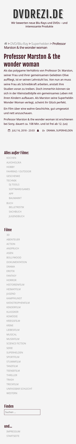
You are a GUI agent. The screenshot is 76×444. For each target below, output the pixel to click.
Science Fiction (16, 343)
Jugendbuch (17, 216)
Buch (10, 203)
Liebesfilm (13, 330)
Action (11, 244)
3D (8, 235)
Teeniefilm (13, 370)
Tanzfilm (12, 366)
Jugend (11, 293)
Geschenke (13, 176)
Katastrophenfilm (18, 302)
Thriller (12, 375)
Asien (10, 253)
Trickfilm (13, 384)
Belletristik (16, 207)
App (11, 193)
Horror (12, 280)
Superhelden (40, 43)
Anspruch (13, 248)
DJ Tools (14, 184)
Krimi (10, 325)
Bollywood (14, 257)
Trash (10, 379)
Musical (12, 334)
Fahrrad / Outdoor (19, 171)
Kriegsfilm (13, 320)
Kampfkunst (14, 298)
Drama (51, 130)
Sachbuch (15, 211)
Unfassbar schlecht (19, 388)
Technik (12, 180)
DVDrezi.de (38, 14)
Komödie (12, 316)
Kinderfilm (14, 307)
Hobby (11, 167)
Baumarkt (15, 198)
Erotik (11, 271)
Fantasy (11, 275)
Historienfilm (15, 284)
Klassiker (12, 312)
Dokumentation (17, 262)
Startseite (13, 436)
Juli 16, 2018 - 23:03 (23, 130)
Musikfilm (13, 339)
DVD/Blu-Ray (19, 43)
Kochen (11, 158)
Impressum (13, 431)
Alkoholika (14, 162)
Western (12, 393)
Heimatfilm (14, 289)
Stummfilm (14, 361)
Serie (10, 348)
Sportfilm (13, 357)
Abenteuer (13, 239)
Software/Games (19, 189)
